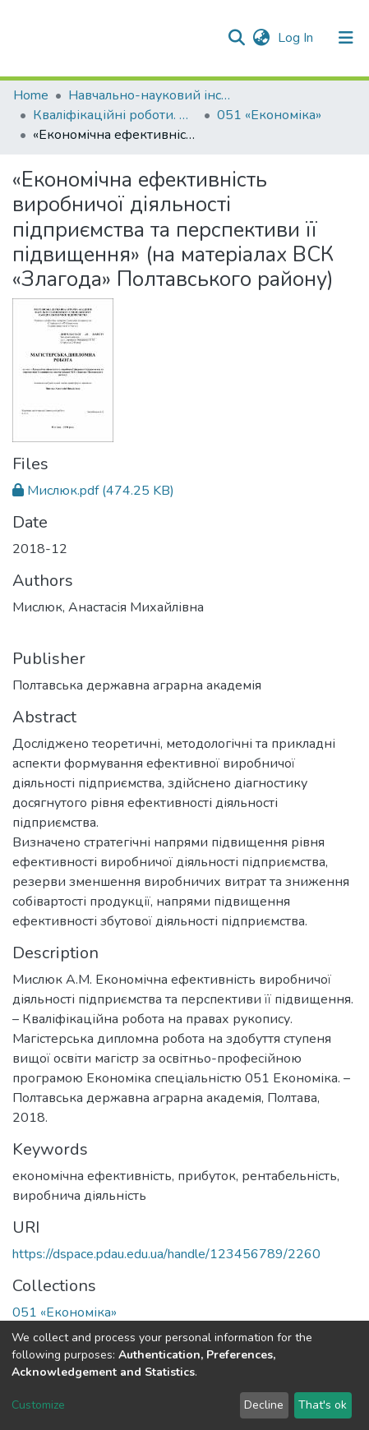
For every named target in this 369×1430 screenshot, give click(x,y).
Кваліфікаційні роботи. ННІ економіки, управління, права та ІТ (115, 115)
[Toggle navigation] (346, 37)
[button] (260, 38)
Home (30, 95)
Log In (297, 38)
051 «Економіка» (269, 115)
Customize (38, 1405)
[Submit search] (236, 37)
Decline (264, 1405)
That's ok (322, 1405)
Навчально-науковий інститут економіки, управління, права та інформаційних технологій (150, 95)
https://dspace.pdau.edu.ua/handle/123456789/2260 (166, 1254)
